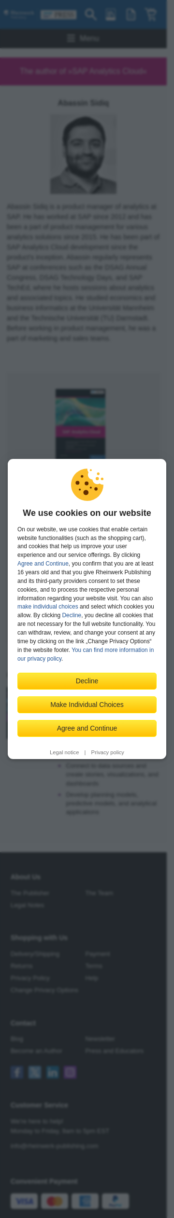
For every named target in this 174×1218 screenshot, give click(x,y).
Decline (72, 615)
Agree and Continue (43, 563)
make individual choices (47, 606)
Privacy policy (107, 752)
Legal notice (64, 752)
